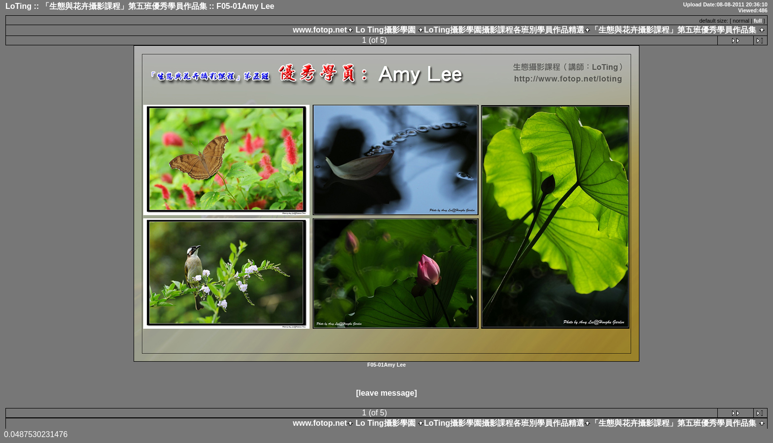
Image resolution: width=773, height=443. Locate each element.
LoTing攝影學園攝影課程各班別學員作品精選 (504, 30)
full (758, 21)
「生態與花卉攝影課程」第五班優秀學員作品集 (673, 30)
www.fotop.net (320, 30)
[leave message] (386, 393)
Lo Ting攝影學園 (385, 30)
